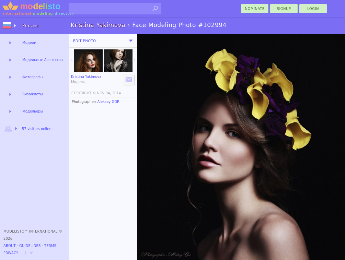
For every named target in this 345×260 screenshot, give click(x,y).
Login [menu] (313, 9)
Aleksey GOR (108, 102)
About (9, 246)
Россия (30, 25)
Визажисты (32, 94)
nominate (255, 9)
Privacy (10, 253)
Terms (50, 246)
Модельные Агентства (42, 60)
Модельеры (32, 111)
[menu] (130, 40)
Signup (284, 9)
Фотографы (32, 77)
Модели (29, 43)
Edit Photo (84, 41)
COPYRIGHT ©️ (83, 93)
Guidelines (30, 246)
